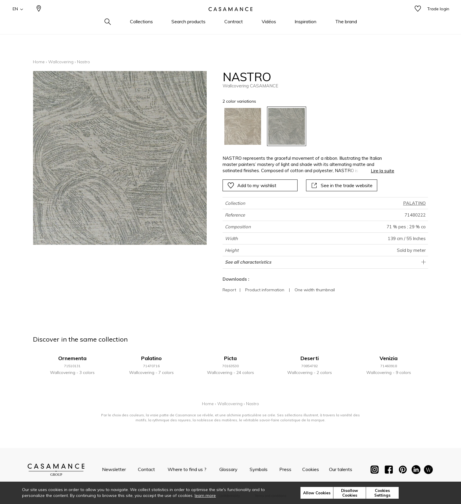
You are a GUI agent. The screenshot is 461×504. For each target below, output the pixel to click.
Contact (146, 469)
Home (39, 61)
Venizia (388, 358)
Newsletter (114, 469)
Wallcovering (61, 61)
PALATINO (414, 203)
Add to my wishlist (251, 185)
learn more (205, 495)
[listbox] (305, 126)
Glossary (228, 469)
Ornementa (72, 358)
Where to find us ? (187, 469)
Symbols (259, 469)
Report (229, 289)
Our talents (340, 469)
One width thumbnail (315, 289)
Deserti (309, 358)
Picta (230, 358)
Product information (264, 289)
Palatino (151, 358)
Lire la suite (382, 171)
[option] (242, 126)
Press (285, 469)
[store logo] (230, 18)
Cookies (310, 469)
